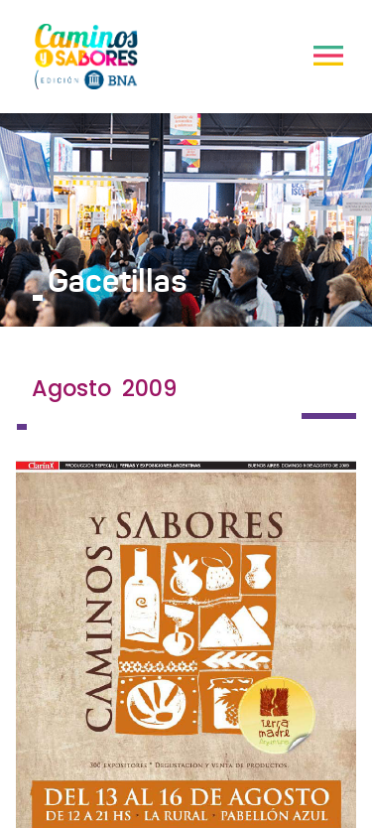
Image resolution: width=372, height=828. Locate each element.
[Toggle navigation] (328, 55)
